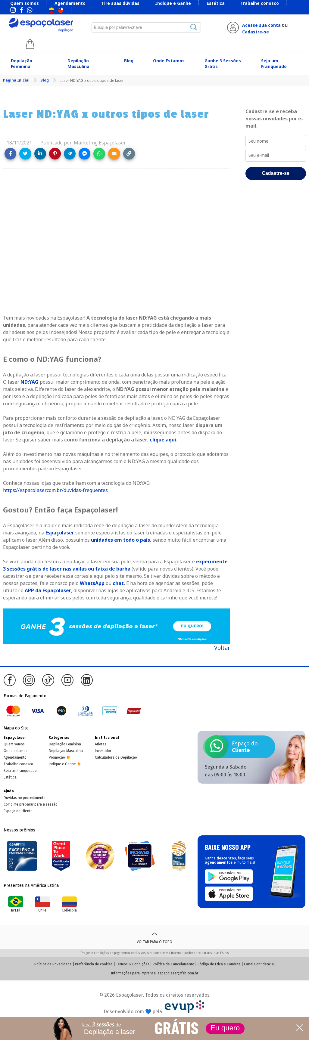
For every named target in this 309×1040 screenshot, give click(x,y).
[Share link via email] (114, 153)
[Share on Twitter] (25, 153)
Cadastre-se (255, 32)
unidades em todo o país (120, 540)
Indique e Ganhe (173, 3)
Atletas (100, 744)
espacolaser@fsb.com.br (178, 973)
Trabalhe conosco (259, 3)
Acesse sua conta (261, 25)
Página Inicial (16, 80)
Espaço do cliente (18, 811)
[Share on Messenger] (84, 153)
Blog (128, 60)
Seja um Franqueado (274, 63)
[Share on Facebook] (10, 153)
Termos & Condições (132, 964)
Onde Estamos (169, 60)
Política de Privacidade (53, 964)
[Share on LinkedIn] (40, 153)
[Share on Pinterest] (55, 153)
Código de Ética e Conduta (219, 964)
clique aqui (163, 439)
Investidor (103, 751)
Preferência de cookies (94, 964)
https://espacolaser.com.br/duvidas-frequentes (55, 490)
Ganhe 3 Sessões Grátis (222, 63)
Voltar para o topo (154, 937)
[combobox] (146, 27)
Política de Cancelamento (173, 964)
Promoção (57, 757)
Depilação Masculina (78, 63)
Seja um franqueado (20, 771)
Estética (216, 3)
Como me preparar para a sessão (31, 804)
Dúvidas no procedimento (24, 798)
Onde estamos (15, 751)
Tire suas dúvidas (120, 3)
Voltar (222, 647)
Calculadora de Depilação (116, 757)
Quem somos (24, 3)
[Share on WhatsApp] (99, 153)
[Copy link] (129, 153)
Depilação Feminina (21, 63)
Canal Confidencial (259, 964)
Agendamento (70, 3)
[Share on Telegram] (70, 153)
